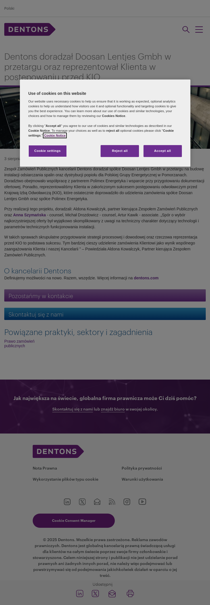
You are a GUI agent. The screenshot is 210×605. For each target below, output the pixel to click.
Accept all (162, 150)
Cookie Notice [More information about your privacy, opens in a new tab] (55, 135)
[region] (105, 123)
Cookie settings (47, 150)
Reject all (120, 150)
